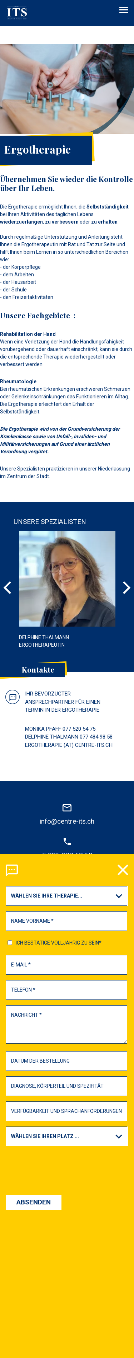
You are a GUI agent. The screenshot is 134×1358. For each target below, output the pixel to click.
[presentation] (66, 936)
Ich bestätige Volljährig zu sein (58, 714)
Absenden (33, 973)
